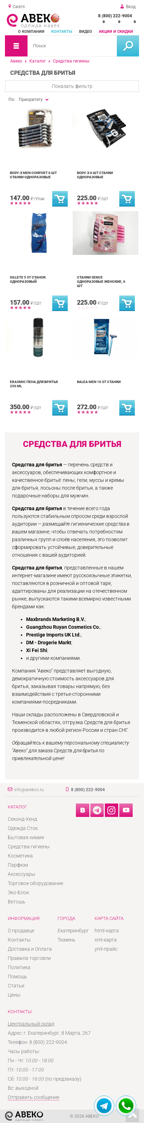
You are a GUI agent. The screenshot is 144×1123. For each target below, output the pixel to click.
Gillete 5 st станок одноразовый (28, 279)
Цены (14, 995)
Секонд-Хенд (22, 819)
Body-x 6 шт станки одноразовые (95, 175)
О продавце (21, 930)
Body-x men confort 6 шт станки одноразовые (33, 175)
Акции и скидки (116, 31)
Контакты (61, 31)
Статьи (16, 985)
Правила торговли (29, 958)
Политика (19, 967)
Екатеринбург (73, 930)
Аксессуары (21, 874)
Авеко (16, 61)
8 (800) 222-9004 (115, 15)
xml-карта (106, 940)
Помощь (17, 976)
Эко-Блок (18, 892)
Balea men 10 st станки (99, 382)
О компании (31, 31)
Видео (85, 31)
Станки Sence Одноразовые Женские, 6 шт (101, 281)
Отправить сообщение (33, 1097)
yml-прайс (106, 949)
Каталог (37, 61)
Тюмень (67, 940)
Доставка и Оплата (30, 949)
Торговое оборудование (35, 883)
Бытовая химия (26, 837)
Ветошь (16, 901)
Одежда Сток (23, 828)
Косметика (20, 856)
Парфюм (18, 865)
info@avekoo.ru (29, 789)
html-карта (107, 930)
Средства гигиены (71, 61)
